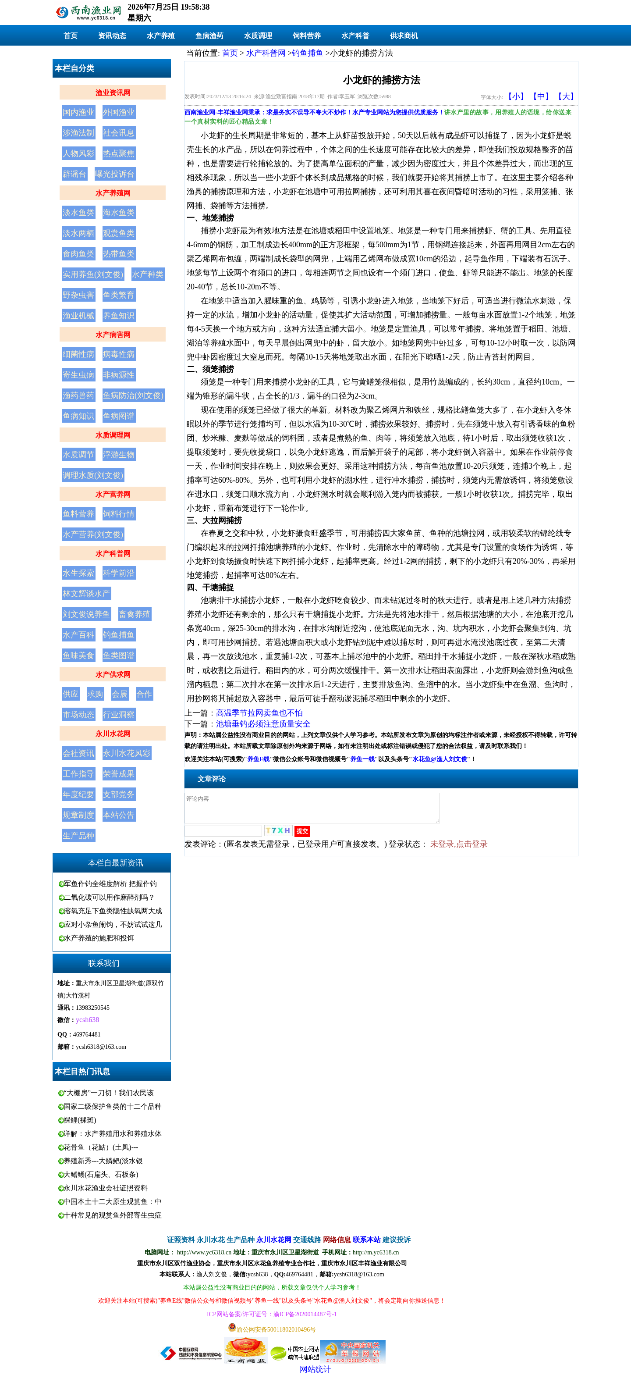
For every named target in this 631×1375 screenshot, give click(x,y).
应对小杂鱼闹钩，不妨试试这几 (113, 924)
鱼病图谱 (119, 416)
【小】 (516, 96)
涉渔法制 (78, 132)
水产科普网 (113, 553)
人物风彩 (78, 153)
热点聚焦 (119, 153)
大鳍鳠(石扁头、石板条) (101, 1174)
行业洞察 (119, 714)
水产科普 (355, 35)
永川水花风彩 (126, 753)
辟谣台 (74, 174)
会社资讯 (78, 753)
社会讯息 (119, 132)
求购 (95, 694)
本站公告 (119, 815)
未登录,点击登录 (459, 849)
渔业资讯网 (113, 92)
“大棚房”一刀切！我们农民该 (109, 1093)
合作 (144, 694)
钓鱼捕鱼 (119, 635)
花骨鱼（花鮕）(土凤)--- (101, 1147)
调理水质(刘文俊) (93, 475)
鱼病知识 (78, 416)
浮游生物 (119, 454)
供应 (70, 694)
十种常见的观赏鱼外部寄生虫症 (113, 1215)
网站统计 (315, 1369)
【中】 (541, 96)
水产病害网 (113, 334)
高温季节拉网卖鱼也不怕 (259, 713)
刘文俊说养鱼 (86, 614)
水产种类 (147, 274)
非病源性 (119, 374)
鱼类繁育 (119, 295)
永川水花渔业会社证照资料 (106, 1188)
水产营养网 (113, 494)
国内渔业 (78, 112)
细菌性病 (78, 354)
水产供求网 (113, 674)
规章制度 (78, 815)
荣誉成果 (119, 773)
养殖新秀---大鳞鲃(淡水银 (103, 1161)
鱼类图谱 (119, 655)
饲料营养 (307, 35)
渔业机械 (78, 315)
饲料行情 (119, 513)
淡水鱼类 (78, 212)
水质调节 (78, 454)
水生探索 (78, 573)
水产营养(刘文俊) (93, 534)
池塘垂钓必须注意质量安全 (263, 724)
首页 (71, 35)
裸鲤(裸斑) (80, 1120)
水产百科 (78, 635)
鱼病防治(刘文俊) (133, 395)
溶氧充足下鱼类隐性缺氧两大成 (113, 911)
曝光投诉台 (115, 174)
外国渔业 (119, 112)
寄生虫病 (78, 374)
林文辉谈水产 (86, 593)
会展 (120, 694)
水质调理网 (113, 435)
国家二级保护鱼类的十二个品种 (113, 1106)
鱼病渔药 (209, 35)
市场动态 (78, 714)
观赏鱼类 (119, 233)
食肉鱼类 (78, 253)
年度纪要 (78, 794)
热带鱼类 (119, 253)
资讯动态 (112, 35)
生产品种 (78, 835)
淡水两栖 (78, 233)
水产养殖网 (113, 193)
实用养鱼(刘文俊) (93, 274)
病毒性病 (119, 354)
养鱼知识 (119, 315)
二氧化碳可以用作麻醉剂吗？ (109, 897)
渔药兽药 (78, 395)
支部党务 (119, 794)
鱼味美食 (78, 655)
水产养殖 (161, 35)
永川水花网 (113, 733)
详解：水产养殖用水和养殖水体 (113, 1133)
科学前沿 (119, 573)
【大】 (566, 96)
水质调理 (258, 35)
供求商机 (404, 35)
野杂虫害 (78, 295)
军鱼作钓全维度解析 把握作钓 (110, 883)
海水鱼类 (119, 212)
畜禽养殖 (134, 614)
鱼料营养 (78, 513)
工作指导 (78, 773)
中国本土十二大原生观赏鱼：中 (113, 1201)
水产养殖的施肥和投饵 (99, 938)
